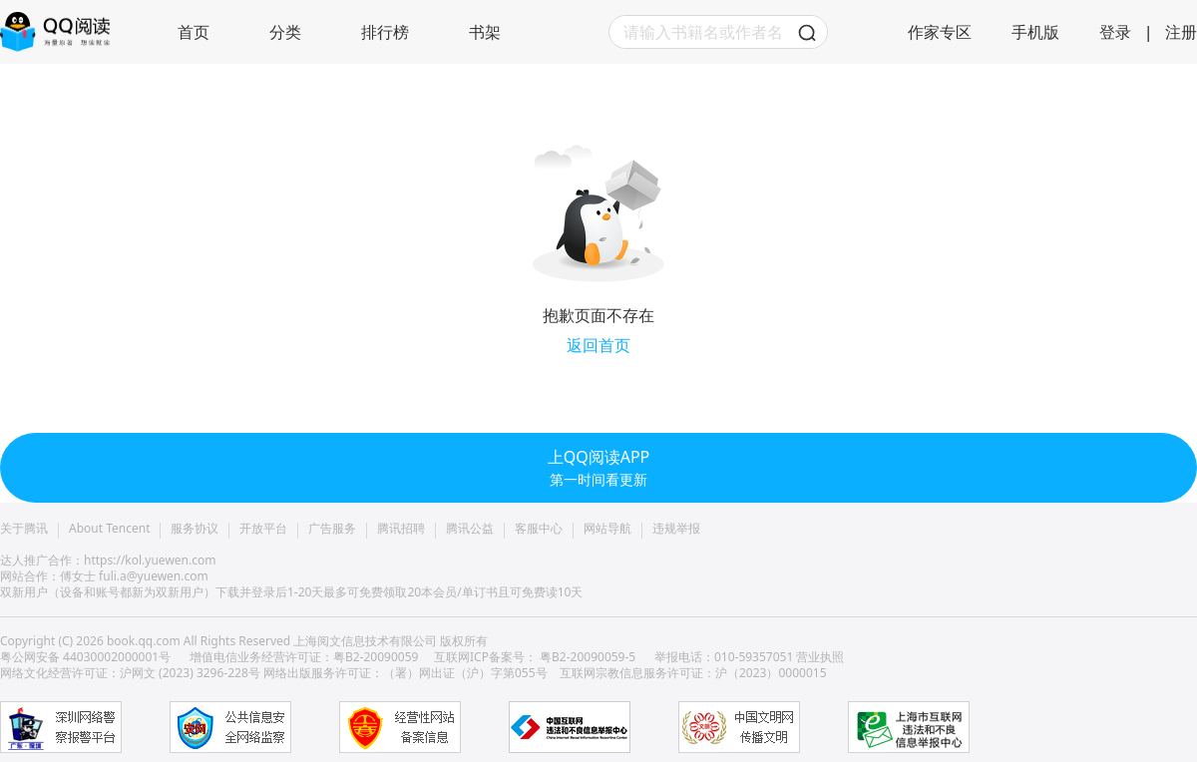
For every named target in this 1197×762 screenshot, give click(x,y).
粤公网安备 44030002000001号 (87, 656)
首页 (193, 32)
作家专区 (940, 32)
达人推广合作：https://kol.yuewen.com (107, 560)
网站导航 (607, 529)
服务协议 (194, 529)
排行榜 (385, 32)
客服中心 (539, 529)
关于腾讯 (24, 529)
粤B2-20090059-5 (587, 656)
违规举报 (676, 529)
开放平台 (263, 529)
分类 (285, 32)
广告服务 (332, 529)
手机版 (1035, 32)
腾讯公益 (470, 529)
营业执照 (820, 656)
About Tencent (109, 529)
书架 (485, 32)
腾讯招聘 (401, 529)
